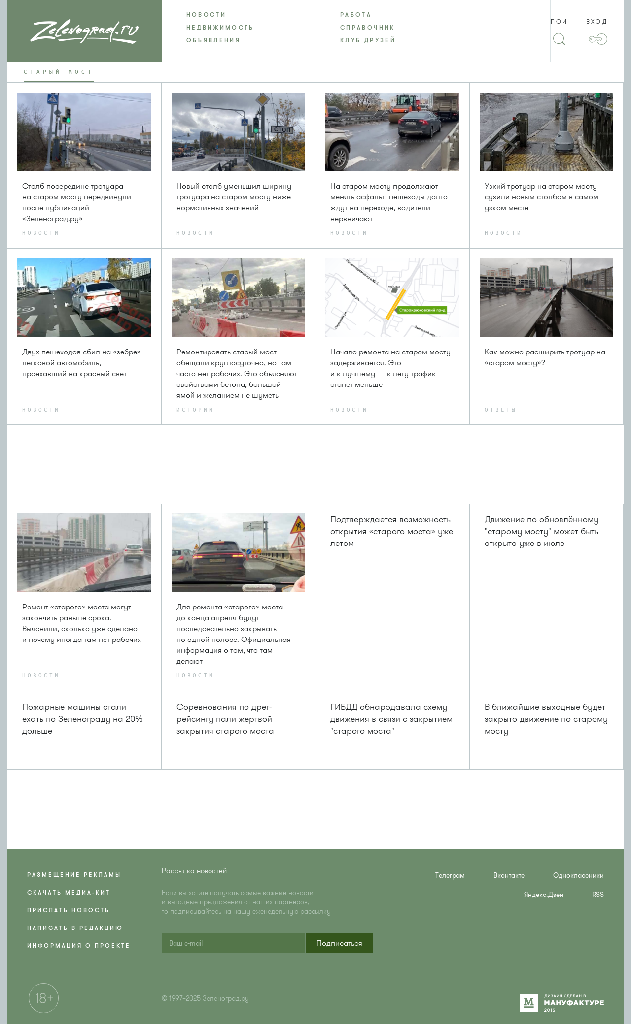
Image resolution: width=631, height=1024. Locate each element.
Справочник (367, 28)
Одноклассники (578, 875)
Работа (356, 15)
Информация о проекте (79, 946)
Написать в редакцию (75, 928)
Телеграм (450, 875)
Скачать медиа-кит (68, 892)
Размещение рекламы (74, 875)
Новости (206, 15)
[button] (339, 943)
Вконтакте (509, 875)
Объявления (213, 40)
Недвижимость (220, 28)
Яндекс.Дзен (543, 894)
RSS (598, 894)
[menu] (316, 27)
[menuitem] (239, 14)
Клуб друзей (368, 40)
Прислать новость (68, 910)
